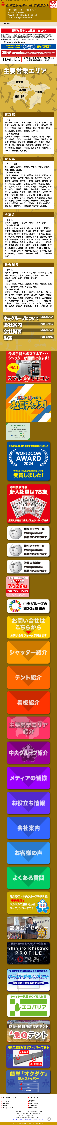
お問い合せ (33, 1108)
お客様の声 (33, 1105)
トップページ (7, 1101)
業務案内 (32, 1101)
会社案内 (6, 1103)
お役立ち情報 (33, 1103)
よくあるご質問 (8, 1108)
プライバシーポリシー (10, 1097)
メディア (6, 1105)
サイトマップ (33, 1097)
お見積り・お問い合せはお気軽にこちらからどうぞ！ (28, 1120)
